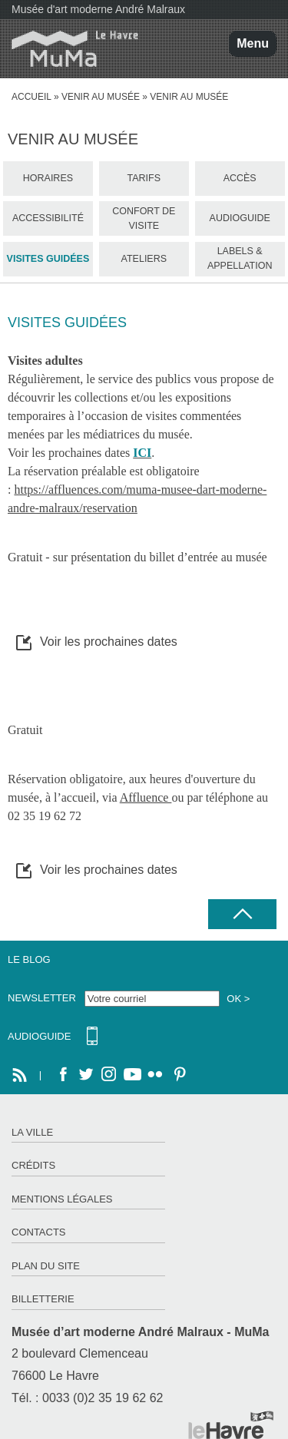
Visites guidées (48, 258)
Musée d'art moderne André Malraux (98, 9)
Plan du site (46, 1266)
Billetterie (43, 1299)
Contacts (39, 1232)
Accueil (31, 96)
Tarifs (144, 178)
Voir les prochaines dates (108, 641)
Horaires (48, 178)
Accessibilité (48, 218)
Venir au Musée (100, 96)
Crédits (33, 1165)
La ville (32, 1132)
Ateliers (144, 258)
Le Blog (29, 959)
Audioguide (240, 218)
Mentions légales (62, 1199)
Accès (240, 178)
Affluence (146, 797)
